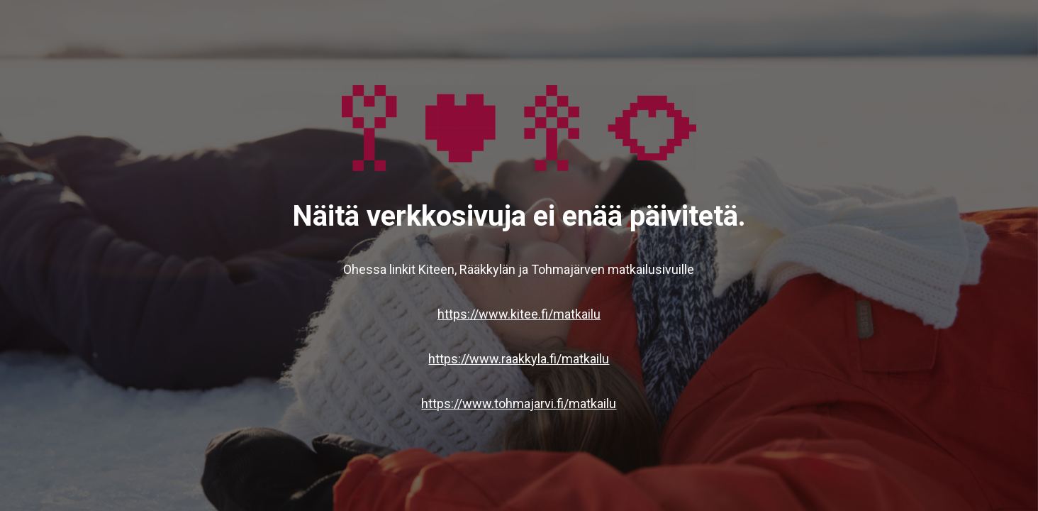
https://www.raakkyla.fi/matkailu (518, 358)
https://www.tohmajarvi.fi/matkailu (518, 403)
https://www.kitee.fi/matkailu (519, 314)
